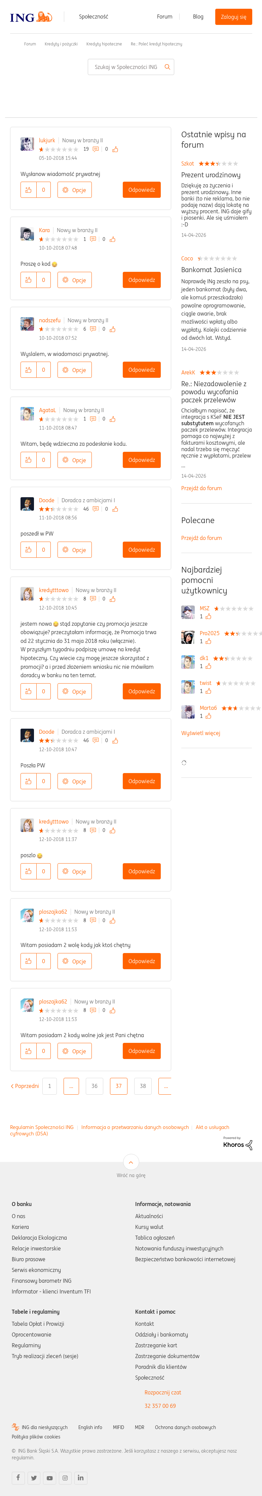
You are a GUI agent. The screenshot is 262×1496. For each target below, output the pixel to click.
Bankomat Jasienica (211, 270)
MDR (139, 1427)
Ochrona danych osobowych (185, 1427)
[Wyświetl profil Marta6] (210, 707)
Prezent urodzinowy (210, 175)
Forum (165, 16)
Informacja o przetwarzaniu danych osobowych (135, 1127)
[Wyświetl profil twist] (207, 683)
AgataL (47, 410)
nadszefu (50, 320)
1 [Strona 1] (49, 1086)
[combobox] (131, 67)
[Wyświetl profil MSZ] (206, 608)
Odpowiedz (141, 189)
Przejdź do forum (201, 488)
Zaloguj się (234, 16)
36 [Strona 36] (94, 1086)
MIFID (118, 1427)
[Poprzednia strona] (27, 1086)
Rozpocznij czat (163, 1392)
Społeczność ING (12, 43)
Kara (44, 230)
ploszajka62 (53, 911)
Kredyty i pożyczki (61, 43)
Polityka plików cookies (36, 1437)
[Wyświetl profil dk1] (206, 658)
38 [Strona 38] (143, 1086)
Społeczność (93, 16)
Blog (198, 16)
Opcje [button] (79, 190)
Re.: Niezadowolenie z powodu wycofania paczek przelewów (214, 392)
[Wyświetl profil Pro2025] (211, 633)
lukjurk (47, 140)
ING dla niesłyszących (45, 1427)
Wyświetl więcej (200, 733)
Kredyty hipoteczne (104, 43)
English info (90, 1427)
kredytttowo (54, 590)
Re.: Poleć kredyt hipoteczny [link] (156, 43)
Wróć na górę (131, 1175)
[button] (29, 190)
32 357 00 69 (160, 1405)
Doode (46, 500)
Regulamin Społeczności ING (42, 1127)
